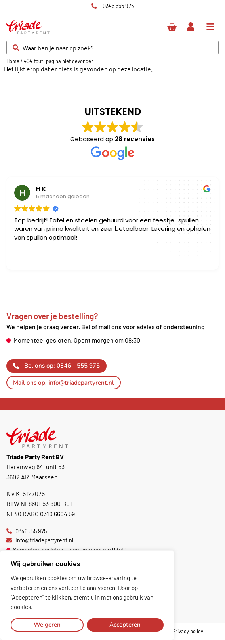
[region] (87, 595)
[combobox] (112, 47)
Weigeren (47, 625)
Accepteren (125, 625)
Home (12, 61)
